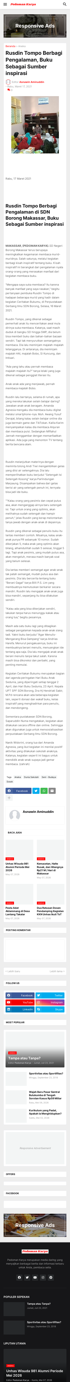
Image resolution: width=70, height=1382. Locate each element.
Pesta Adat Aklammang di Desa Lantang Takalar (18, 911)
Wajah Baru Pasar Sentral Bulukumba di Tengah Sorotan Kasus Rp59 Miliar (45, 1095)
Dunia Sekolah (31, 777)
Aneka (22, 46)
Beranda (10, 46)
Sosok (10, 781)
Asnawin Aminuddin (38, 812)
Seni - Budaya (49, 777)
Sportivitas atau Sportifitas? (46, 1073)
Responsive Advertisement (35, 1148)
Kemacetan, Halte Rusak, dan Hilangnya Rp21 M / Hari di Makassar (50, 868)
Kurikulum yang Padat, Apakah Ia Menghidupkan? (45, 1112)
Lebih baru (14, 971)
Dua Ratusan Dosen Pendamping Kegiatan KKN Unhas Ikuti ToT (50, 911)
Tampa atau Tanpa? (39, 1303)
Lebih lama (56, 971)
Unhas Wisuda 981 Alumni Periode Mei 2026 (17, 867)
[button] (5, 4)
